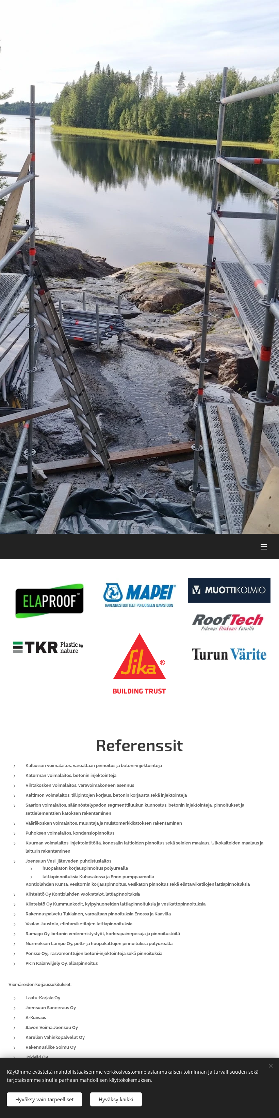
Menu (264, 546)
